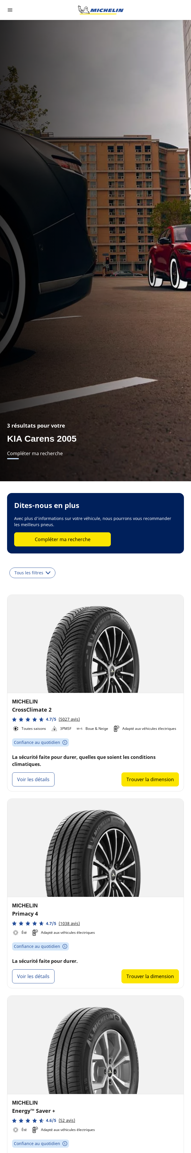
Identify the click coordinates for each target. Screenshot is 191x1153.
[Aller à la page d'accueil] (100, 10)
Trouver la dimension (150, 779)
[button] (46, 719)
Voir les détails (33, 779)
